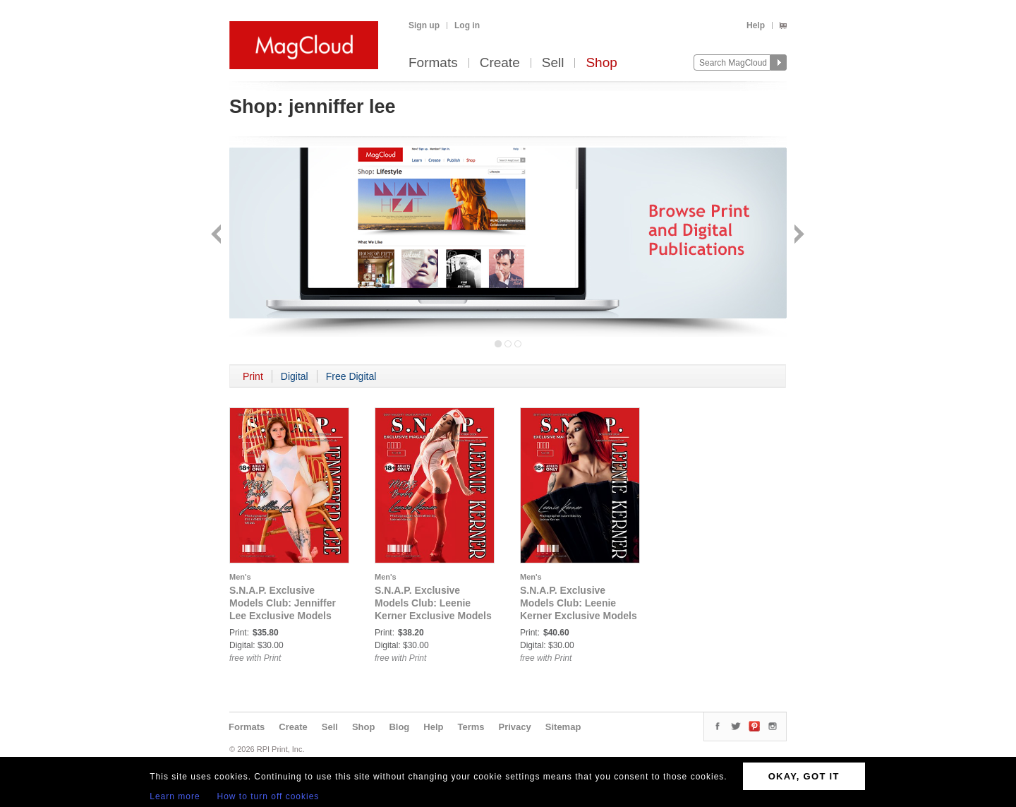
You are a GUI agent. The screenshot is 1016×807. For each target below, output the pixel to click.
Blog (399, 727)
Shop (601, 63)
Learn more (175, 796)
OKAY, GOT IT (804, 776)
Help (755, 25)
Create (500, 63)
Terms (470, 727)
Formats (433, 63)
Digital (294, 376)
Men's (240, 577)
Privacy (515, 727)
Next (797, 235)
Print (253, 376)
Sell (553, 63)
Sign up (424, 25)
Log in (467, 25)
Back (217, 235)
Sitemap (563, 727)
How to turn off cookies (268, 796)
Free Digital (351, 376)
